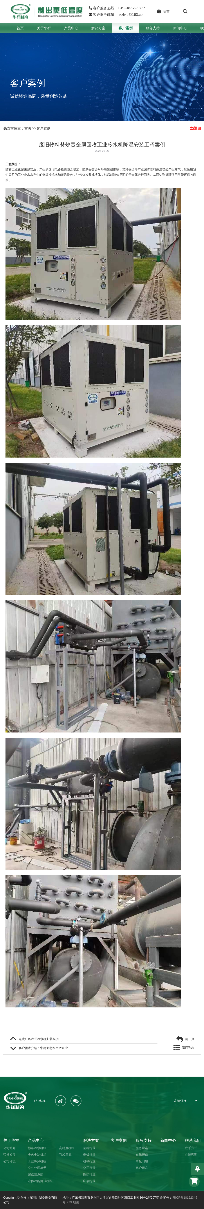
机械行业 (89, 1161)
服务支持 (153, 28)
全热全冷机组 (37, 1154)
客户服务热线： (119, 8)
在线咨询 (191, 1154)
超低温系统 (35, 1174)
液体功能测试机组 (40, 1181)
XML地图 (73, 1202)
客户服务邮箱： (119, 15)
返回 (197, 128)
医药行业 (89, 1174)
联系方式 (191, 1148)
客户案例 (126, 28)
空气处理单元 (37, 1168)
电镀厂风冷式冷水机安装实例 (39, 1039)
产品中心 (71, 28)
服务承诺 (142, 1148)
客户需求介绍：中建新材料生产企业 (43, 1048)
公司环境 (9, 1161)
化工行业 (89, 1168)
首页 (20, 28)
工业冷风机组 (37, 1161)
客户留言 (142, 1168)
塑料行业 (89, 1148)
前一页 (189, 1039)
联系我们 (193, 1140)
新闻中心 (180, 28)
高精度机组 (66, 1148)
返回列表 (188, 1048)
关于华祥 (44, 28)
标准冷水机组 (37, 1148)
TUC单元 (65, 1154)
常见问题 (142, 1161)
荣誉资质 (9, 1154)
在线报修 (142, 1154)
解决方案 (98, 28)
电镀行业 (89, 1154)
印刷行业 (89, 1181)
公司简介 (9, 1148)
